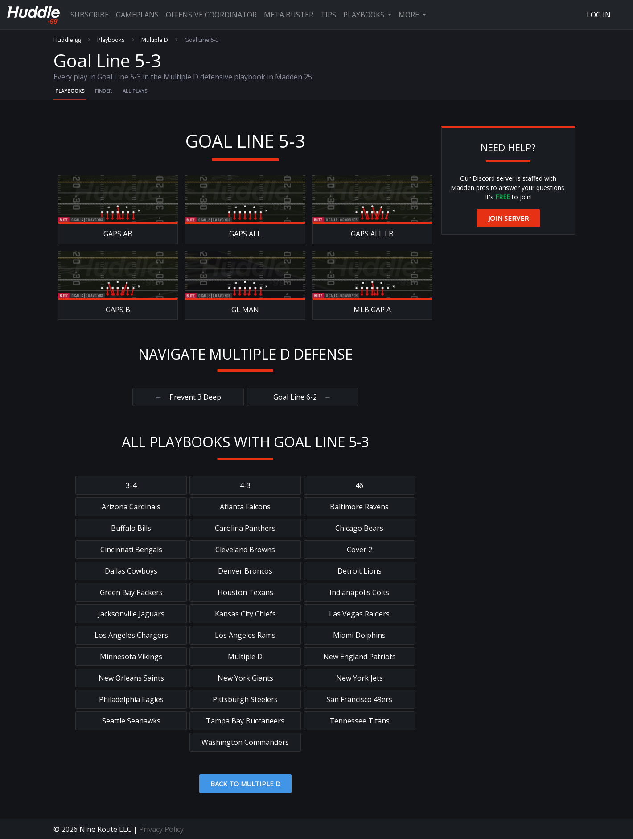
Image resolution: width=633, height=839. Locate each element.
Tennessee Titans (359, 721)
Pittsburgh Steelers (245, 699)
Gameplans (137, 15)
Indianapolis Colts (359, 592)
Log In (599, 15)
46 (359, 485)
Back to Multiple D (245, 783)
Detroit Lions (359, 571)
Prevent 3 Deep (188, 397)
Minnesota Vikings (131, 656)
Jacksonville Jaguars (131, 614)
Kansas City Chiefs (245, 614)
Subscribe (89, 15)
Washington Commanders (245, 742)
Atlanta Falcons (245, 507)
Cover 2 (359, 549)
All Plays (135, 90)
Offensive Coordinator (211, 15)
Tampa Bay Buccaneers (245, 721)
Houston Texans (245, 592)
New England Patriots (359, 656)
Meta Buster (288, 15)
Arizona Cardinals (131, 507)
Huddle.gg (67, 40)
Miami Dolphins (359, 635)
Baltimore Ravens (359, 507)
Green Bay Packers (131, 592)
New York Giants (245, 678)
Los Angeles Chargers (131, 635)
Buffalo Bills (131, 528)
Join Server (508, 218)
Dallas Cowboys (131, 571)
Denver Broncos (245, 571)
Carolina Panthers (245, 528)
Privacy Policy (161, 829)
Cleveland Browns (245, 549)
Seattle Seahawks (131, 721)
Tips (328, 15)
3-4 (131, 485)
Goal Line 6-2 (302, 397)
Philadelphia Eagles (131, 699)
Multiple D (154, 40)
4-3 (245, 485)
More (410, 15)
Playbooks (364, 15)
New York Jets (359, 678)
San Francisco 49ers (359, 699)
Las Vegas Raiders (359, 614)
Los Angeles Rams (245, 635)
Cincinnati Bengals (131, 549)
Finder (103, 90)
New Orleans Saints (131, 678)
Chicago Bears (359, 528)
